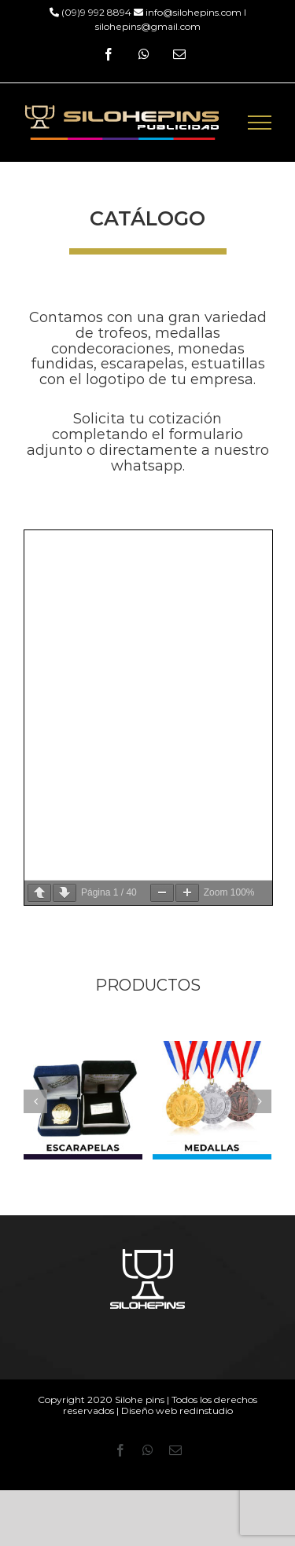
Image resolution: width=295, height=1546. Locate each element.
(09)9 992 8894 (95, 12)
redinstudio (206, 1410)
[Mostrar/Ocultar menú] (259, 122)
